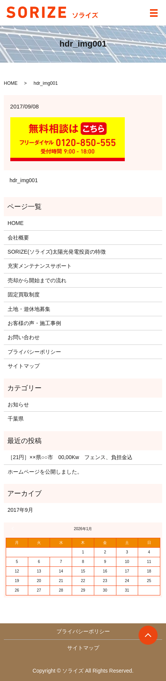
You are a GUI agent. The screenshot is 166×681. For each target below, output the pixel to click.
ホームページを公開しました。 (45, 472)
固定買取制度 (24, 294)
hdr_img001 (24, 180)
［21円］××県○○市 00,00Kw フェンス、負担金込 (70, 457)
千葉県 (16, 419)
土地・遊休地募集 (29, 309)
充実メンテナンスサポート (40, 266)
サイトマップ (24, 366)
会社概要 (18, 238)
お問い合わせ (24, 337)
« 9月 (13, 528)
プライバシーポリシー (34, 352)
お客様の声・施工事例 (34, 323)
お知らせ (18, 404)
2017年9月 (20, 510)
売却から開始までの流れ (37, 280)
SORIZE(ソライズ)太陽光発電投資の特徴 (57, 252)
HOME (11, 83)
